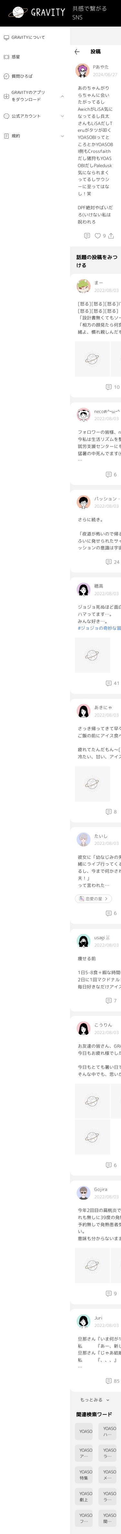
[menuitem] (35, 37)
